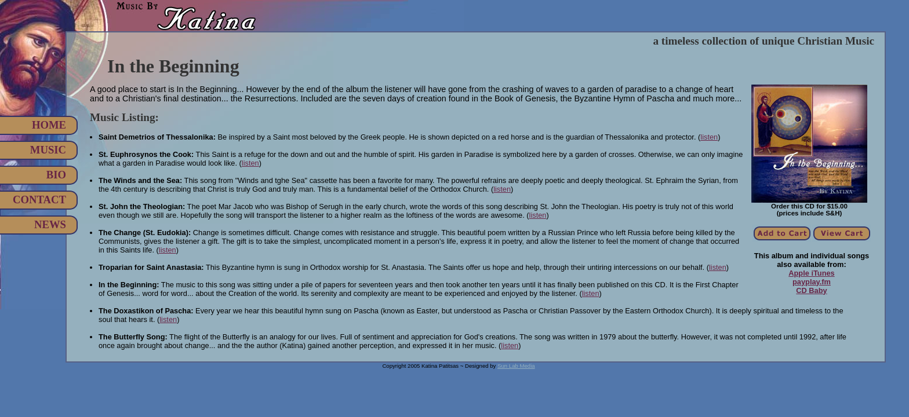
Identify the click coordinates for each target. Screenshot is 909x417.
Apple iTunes (811, 273)
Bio (56, 175)
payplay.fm (811, 281)
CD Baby (811, 290)
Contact (39, 199)
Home (49, 125)
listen (709, 137)
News (50, 224)
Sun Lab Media (516, 366)
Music (48, 150)
